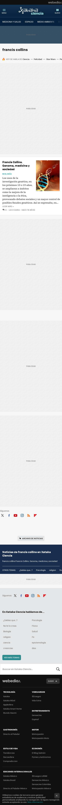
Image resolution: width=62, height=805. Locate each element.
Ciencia (26, 59)
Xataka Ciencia (31, 10)
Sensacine (37, 715)
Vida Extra (36, 700)
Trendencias (9, 752)
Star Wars (51, 59)
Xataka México (10, 776)
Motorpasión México (41, 788)
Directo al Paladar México (15, 788)
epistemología (39, 642)
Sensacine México (40, 780)
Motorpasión (38, 734)
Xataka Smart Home (12, 708)
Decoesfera (8, 757)
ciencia (6, 642)
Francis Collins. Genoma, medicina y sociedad (16, 165)
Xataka (6, 696)
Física (34, 625)
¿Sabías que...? (25, 570)
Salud (35, 631)
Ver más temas (11, 657)
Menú (4, 13)
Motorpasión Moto (40, 738)
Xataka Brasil (9, 780)
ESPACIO (29, 21)
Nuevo (57, 13)
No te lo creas (10, 625)
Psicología (41, 570)
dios (34, 648)
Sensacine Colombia (41, 784)
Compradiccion (10, 761)
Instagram (22, 515)
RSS (28, 515)
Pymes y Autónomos (41, 757)
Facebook (9, 515)
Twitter (2, 515)
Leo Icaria (14, 209)
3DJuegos (36, 696)
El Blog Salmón (38, 752)
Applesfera (8, 704)
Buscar (58, 669)
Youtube (15, 515)
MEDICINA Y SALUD (11, 21)
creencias (8, 648)
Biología (7, 174)
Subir (51, 681)
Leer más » (8, 206)
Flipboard (35, 515)
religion (52, 570)
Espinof (35, 719)
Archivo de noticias (32, 538)
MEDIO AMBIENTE (45, 21)
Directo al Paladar (11, 734)
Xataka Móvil (9, 700)
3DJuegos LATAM (39, 776)
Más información (35, 802)
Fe (60, 570)
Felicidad (38, 59)
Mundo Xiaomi (9, 712)
